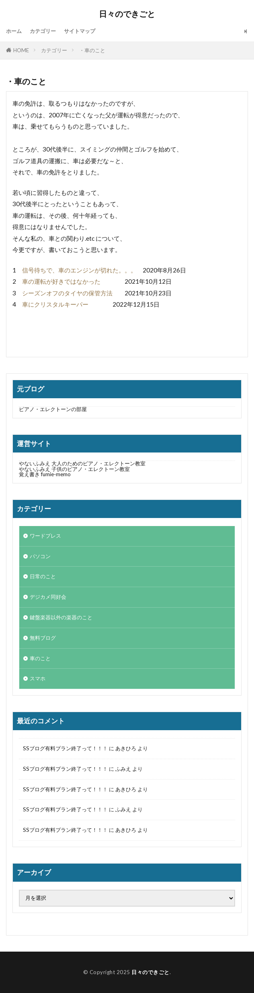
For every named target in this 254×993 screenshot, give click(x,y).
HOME (21, 50)
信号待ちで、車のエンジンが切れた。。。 (79, 270)
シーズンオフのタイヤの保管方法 (67, 293)
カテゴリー (43, 31)
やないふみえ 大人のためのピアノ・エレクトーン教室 (124, 463)
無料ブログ (43, 638)
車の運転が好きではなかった (61, 281)
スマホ (37, 678)
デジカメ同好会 (48, 597)
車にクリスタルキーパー (55, 304)
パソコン (40, 556)
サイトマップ (79, 31)
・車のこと (92, 50)
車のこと (40, 658)
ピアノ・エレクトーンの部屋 (53, 409)
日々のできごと (127, 14)
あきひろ (125, 748)
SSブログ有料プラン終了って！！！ (65, 748)
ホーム (14, 31)
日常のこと (43, 576)
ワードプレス (45, 535)
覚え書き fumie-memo (45, 474)
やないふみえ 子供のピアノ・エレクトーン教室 (74, 469)
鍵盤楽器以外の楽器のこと (61, 617)
